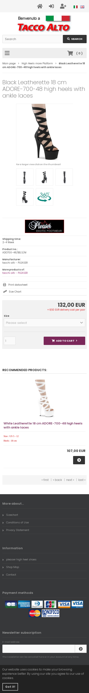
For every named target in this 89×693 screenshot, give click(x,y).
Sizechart (10, 515)
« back (57, 480)
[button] (44, 322)
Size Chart (15, 291)
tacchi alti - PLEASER (15, 273)
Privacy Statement (15, 530)
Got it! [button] (10, 687)
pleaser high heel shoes (19, 559)
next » (70, 480)
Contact (9, 575)
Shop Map (10, 567)
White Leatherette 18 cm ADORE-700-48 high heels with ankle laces (43, 425)
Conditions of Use (15, 522)
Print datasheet (18, 285)
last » (81, 480)
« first (45, 480)
